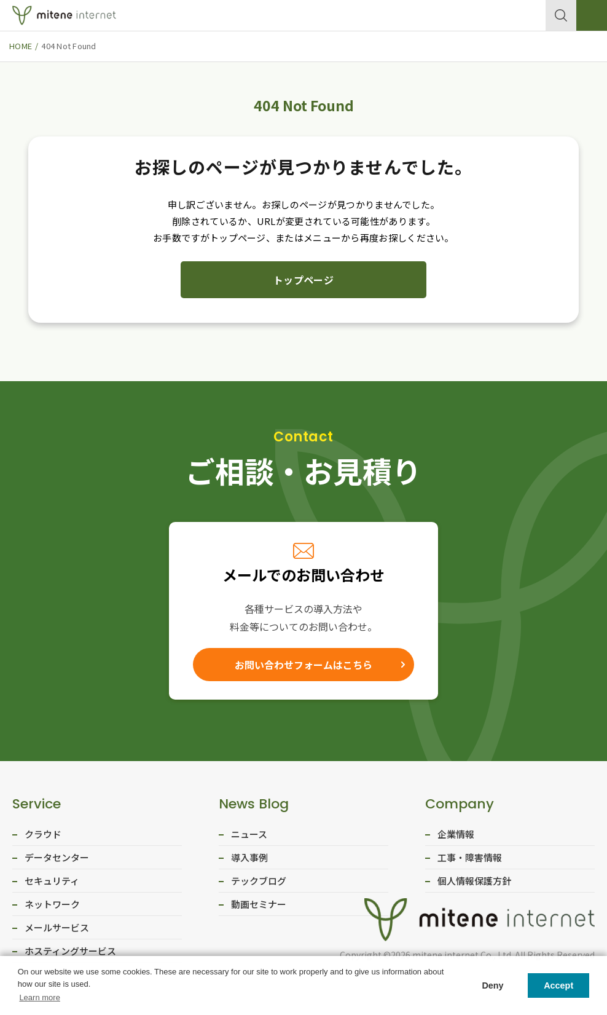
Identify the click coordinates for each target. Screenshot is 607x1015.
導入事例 (249, 860)
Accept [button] (558, 985)
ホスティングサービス (70, 953)
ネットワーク (52, 907)
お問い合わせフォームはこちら (303, 665)
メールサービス (57, 930)
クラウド (43, 837)
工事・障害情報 (469, 860)
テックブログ (258, 883)
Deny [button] (492, 985)
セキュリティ (52, 883)
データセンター (57, 860)
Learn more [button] (39, 997)
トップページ (303, 279)
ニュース (249, 837)
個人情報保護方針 (474, 883)
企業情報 (455, 837)
